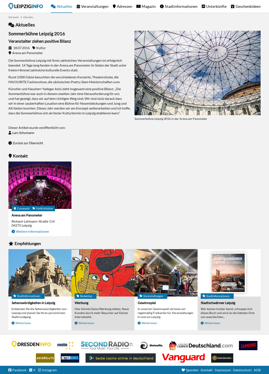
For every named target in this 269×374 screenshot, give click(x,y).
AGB (257, 370)
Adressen (124, 6)
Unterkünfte (216, 6)
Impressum (223, 370)
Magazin (149, 6)
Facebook (19, 370)
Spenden (192, 370)
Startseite (25, 6)
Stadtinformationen (181, 6)
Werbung (81, 303)
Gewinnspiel (147, 303)
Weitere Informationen (32, 231)
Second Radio (107, 345)
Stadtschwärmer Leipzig (218, 303)
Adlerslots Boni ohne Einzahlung (45, 358)
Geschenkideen (248, 6)
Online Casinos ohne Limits (222, 358)
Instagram (49, 370)
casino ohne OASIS (183, 358)
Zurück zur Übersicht (28, 143)
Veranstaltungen (94, 6)
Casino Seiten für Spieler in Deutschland (151, 345)
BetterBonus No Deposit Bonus (70, 358)
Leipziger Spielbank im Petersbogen (201, 345)
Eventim (66, 345)
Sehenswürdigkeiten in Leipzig (33, 303)
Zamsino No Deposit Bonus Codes (248, 345)
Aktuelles (64, 6)
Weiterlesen (23, 323)
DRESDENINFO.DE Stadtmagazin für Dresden (31, 344)
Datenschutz (242, 370)
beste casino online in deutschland (121, 358)
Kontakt (207, 370)
